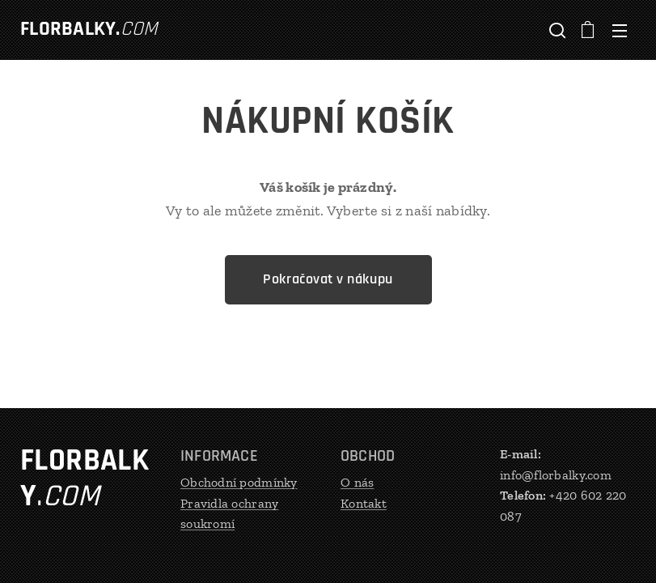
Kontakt (364, 503)
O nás (357, 482)
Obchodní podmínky (239, 482)
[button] (556, 30)
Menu (619, 31)
